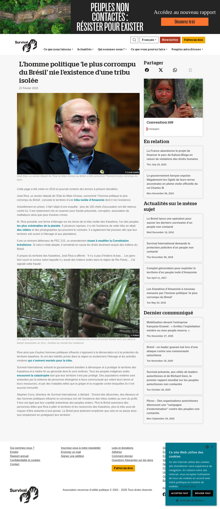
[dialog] (191, 474)
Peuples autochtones (186, 49)
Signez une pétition (72, 456)
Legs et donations (122, 447)
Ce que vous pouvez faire (148, 49)
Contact (14, 464)
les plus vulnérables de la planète (38, 225)
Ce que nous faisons (57, 49)
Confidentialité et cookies (25, 460)
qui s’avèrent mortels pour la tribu (50, 360)
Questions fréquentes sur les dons (132, 460)
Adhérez (117, 452)
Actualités (84, 49)
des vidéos (24, 229)
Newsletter (170, 40)
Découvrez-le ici (185, 22)
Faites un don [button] (193, 40)
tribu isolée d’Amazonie (89, 200)
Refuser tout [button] (203, 493)
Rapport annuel (19, 456)
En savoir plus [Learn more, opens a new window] (187, 486)
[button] (134, 40)
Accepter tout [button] (179, 493)
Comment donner (122, 456)
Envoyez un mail (71, 452)
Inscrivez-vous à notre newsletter (81, 447)
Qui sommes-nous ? (111, 49)
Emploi (14, 452)
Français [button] (148, 40)
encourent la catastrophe (33, 375)
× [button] (212, 447)
